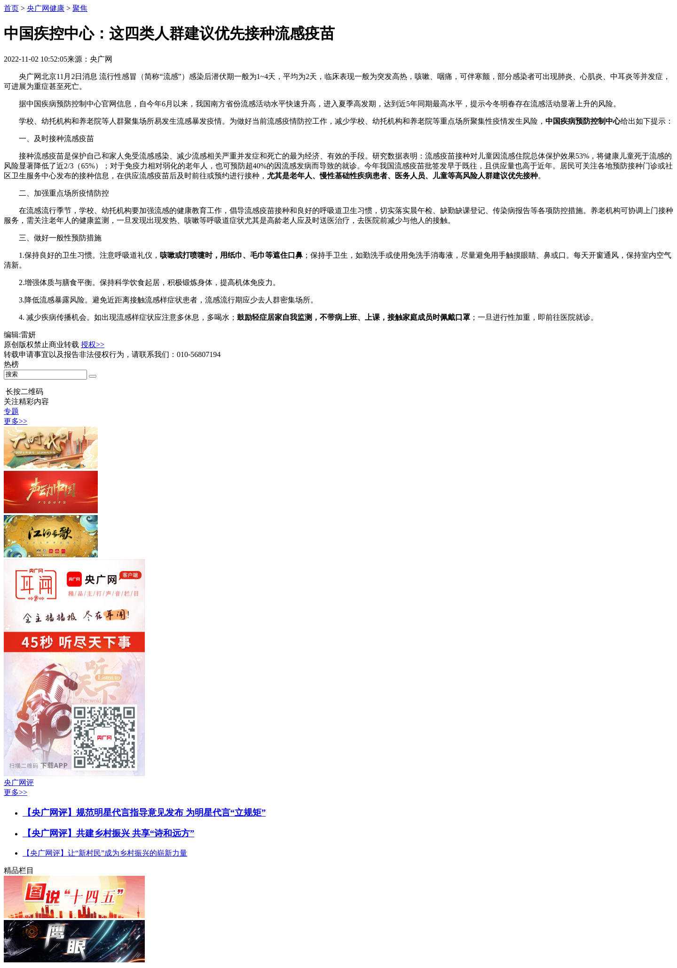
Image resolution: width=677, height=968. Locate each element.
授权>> (92, 345)
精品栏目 (19, 870)
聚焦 (79, 8)
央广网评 (19, 782)
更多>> (15, 421)
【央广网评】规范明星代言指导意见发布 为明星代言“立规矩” (144, 812)
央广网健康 (45, 8)
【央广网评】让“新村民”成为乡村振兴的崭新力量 (105, 853)
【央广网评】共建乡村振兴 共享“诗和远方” (108, 833)
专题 (11, 411)
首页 (11, 8)
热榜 (11, 364)
